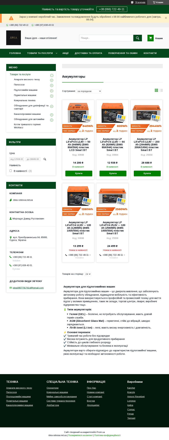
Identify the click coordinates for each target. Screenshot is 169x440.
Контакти (150, 53)
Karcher (131, 388)
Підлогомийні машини (25, 90)
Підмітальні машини (17, 401)
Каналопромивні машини (27, 114)
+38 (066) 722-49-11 (112, 9)
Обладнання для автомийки (29, 119)
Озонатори (52, 388)
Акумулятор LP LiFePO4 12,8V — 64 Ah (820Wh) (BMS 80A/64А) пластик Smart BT (112, 144)
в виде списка (161, 91)
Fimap (130, 414)
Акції (65, 53)
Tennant (131, 418)
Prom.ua (101, 432)
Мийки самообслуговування (62, 396)
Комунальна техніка (24, 100)
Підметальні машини (25, 95)
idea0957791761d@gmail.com (28, 287)
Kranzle (131, 392)
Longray (131, 401)
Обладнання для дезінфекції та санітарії (31, 107)
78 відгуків (140, 2)
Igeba (130, 405)
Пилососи (19, 84)
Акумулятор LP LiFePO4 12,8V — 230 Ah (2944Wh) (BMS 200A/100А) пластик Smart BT (146, 144)
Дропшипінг (93, 405)
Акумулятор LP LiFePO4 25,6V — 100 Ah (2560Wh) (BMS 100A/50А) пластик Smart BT (112, 228)
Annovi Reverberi (136, 396)
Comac (131, 409)
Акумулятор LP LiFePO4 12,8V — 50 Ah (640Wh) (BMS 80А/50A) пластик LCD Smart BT (78, 144)
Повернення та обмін (122, 53)
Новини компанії (95, 392)
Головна (15, 53)
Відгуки (91, 401)
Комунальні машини (57, 392)
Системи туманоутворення (61, 401)
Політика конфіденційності (107, 435)
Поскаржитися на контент (80, 435)
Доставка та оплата (88, 53)
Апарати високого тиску (27, 79)
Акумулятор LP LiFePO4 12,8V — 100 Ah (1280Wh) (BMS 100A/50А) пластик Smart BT (78, 228)
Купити (78, 173)
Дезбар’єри (53, 405)
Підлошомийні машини (18, 396)
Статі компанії (94, 396)
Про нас (14, 62)
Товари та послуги (40, 53)
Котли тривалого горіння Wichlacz (27, 126)
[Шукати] (137, 38)
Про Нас (91, 388)
